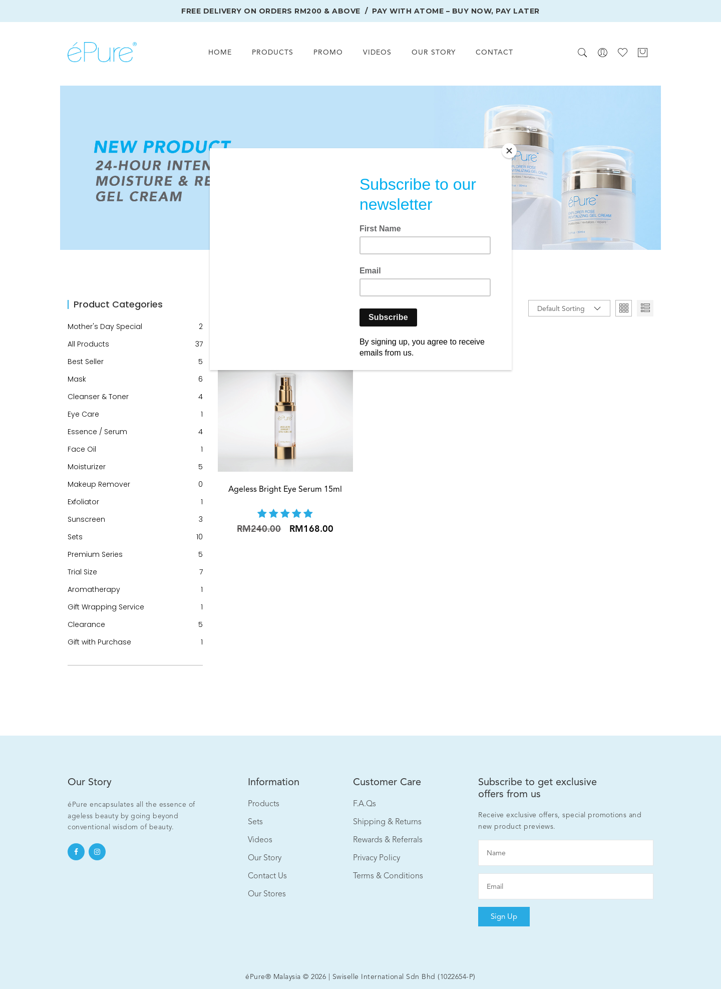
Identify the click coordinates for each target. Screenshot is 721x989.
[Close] (509, 150)
